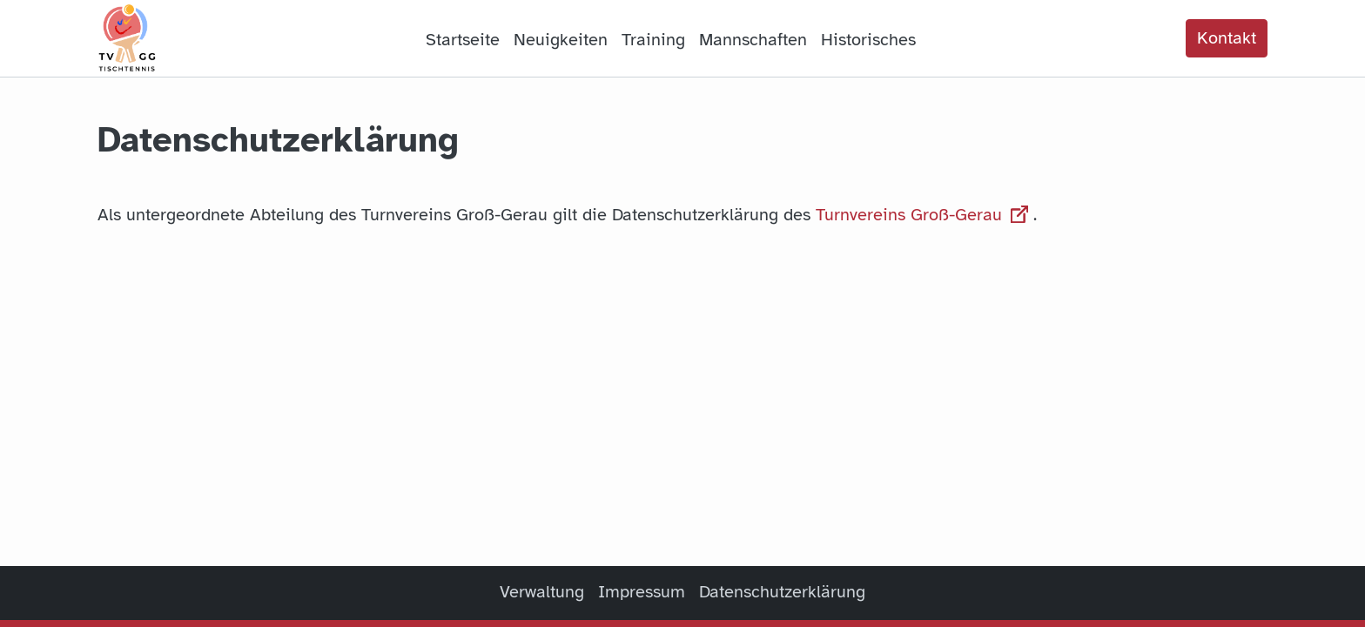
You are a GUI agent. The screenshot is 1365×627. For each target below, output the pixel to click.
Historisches (868, 40)
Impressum (641, 592)
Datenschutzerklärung (782, 592)
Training (653, 40)
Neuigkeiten (561, 40)
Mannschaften (753, 40)
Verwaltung (542, 592)
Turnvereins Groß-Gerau (924, 215)
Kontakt (1226, 38)
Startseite (463, 40)
